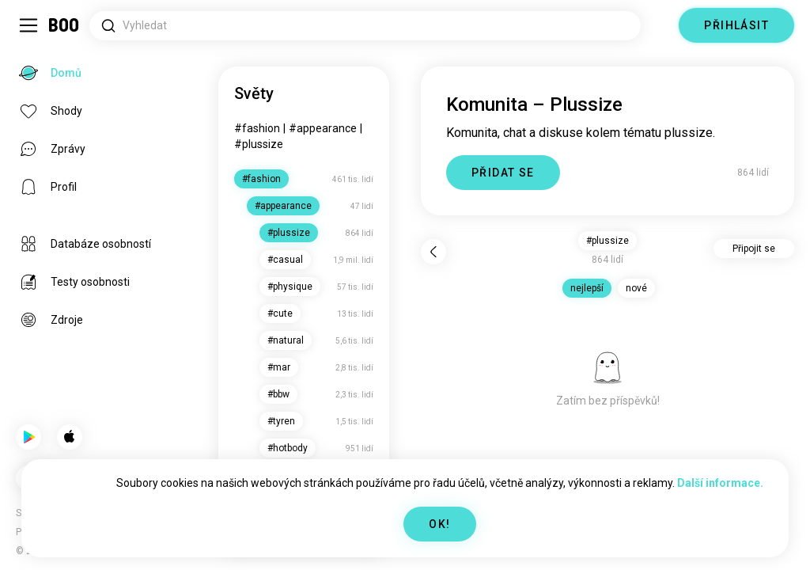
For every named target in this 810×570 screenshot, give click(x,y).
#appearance (323, 128)
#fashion (257, 128)
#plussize (258, 144)
